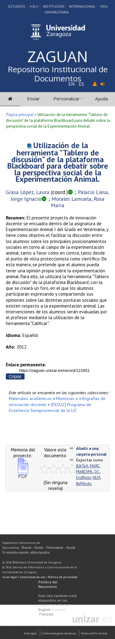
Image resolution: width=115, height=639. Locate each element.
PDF (23, 474)
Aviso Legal (30, 633)
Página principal (19, 114)
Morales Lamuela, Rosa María (78, 202)
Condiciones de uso (32, 577)
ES (81, 84)
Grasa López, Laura (27, 192)
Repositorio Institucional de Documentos (58, 74)
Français (46, 614)
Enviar (33, 98)
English (44, 609)
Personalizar (66, 98)
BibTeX (82, 466)
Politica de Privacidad (94, 633)
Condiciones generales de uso (59, 633)
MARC (95, 466)
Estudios (16, 6)
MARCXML (84, 471)
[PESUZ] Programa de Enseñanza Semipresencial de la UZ (50, 407)
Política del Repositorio (48, 584)
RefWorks (84, 483)
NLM (96, 477)
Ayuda (101, 98)
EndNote (83, 477)
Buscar (27, 547)
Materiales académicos (30, 398)
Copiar (15, 376)
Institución (53, 6)
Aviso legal (9, 577)
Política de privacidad (62, 577)
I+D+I (34, 6)
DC (97, 471)
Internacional (82, 6)
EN (71, 84)
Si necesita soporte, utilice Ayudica (26, 552)
